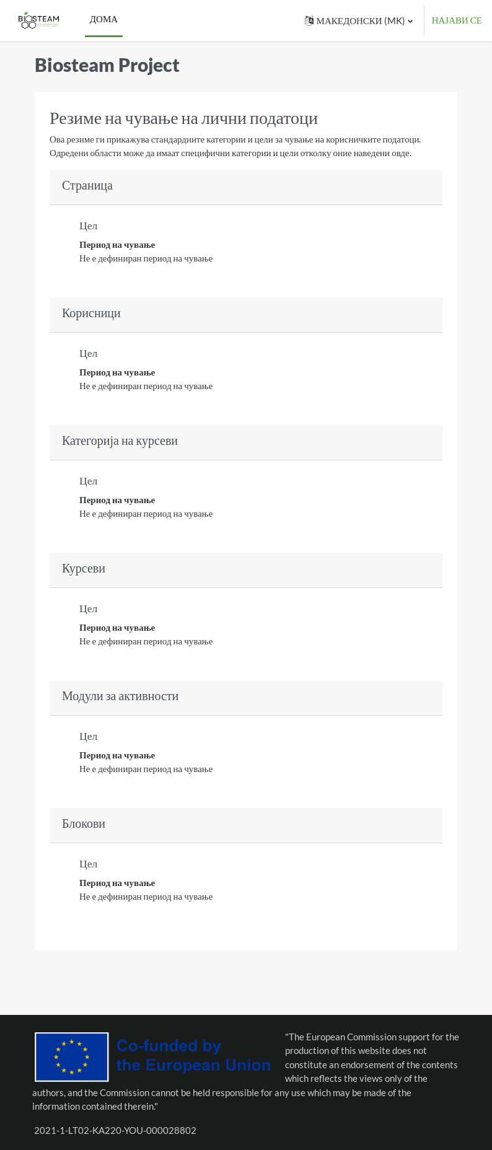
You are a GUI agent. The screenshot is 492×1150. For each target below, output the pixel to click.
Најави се (457, 20)
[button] (358, 21)
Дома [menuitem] (104, 18)
